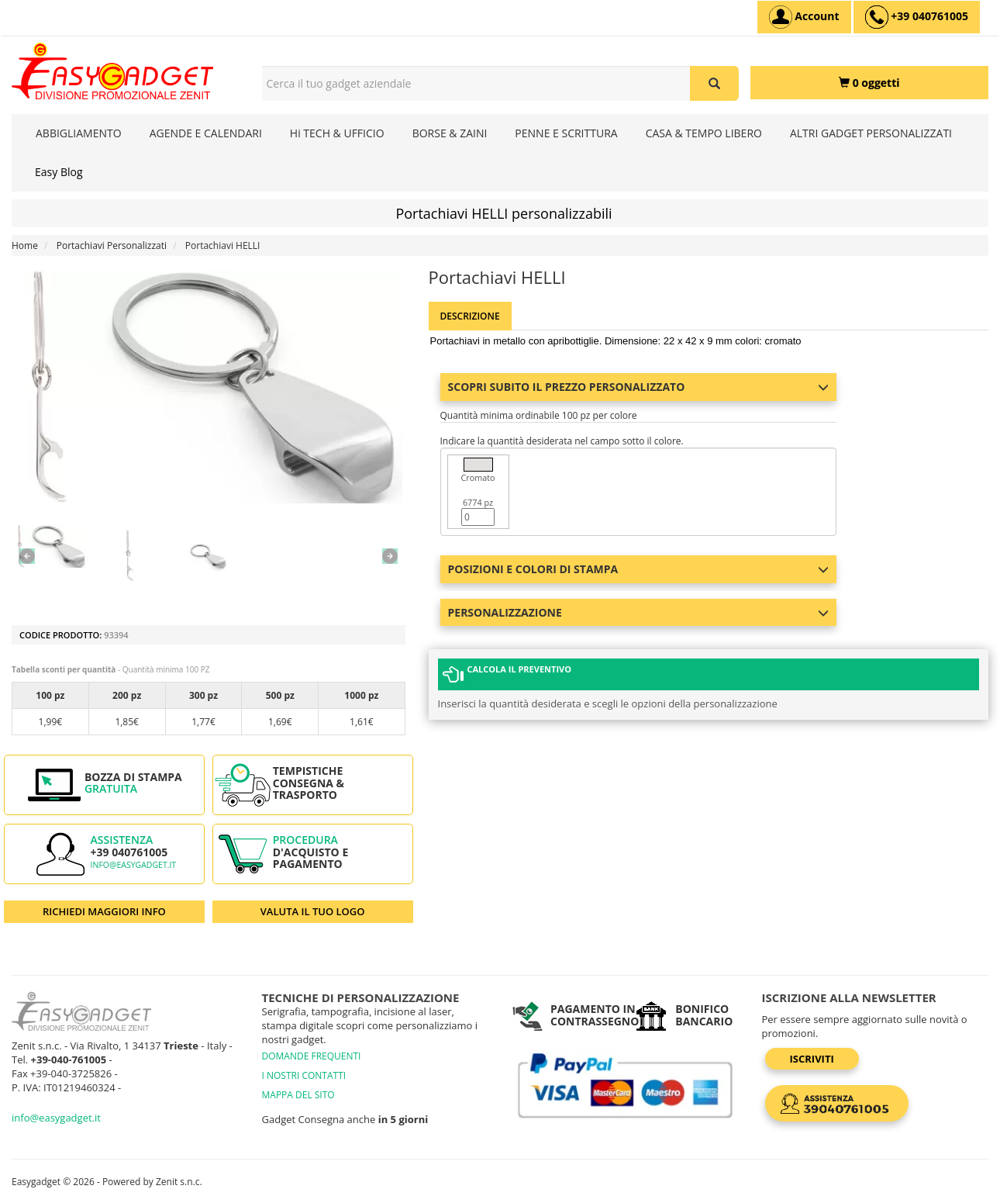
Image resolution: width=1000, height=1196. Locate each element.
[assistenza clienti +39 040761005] (916, 17)
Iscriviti (812, 1059)
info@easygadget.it (134, 864)
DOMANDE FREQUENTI (311, 1056)
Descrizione (470, 316)
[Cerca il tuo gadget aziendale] (714, 83)
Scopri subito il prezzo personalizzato (638, 386)
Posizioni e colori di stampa (638, 569)
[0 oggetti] (869, 82)
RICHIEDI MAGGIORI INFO (104, 911)
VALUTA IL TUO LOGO (312, 911)
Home (25, 245)
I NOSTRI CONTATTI (304, 1075)
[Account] (804, 17)
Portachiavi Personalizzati (112, 245)
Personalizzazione (638, 612)
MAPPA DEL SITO (298, 1094)
